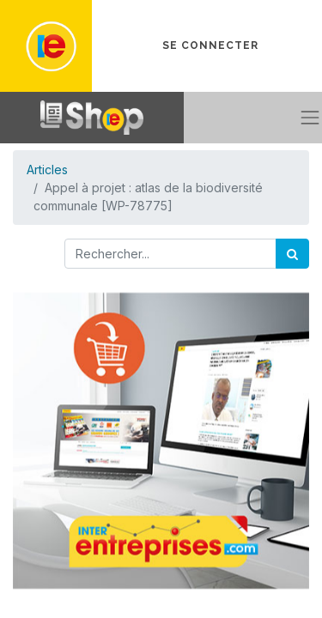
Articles (47, 169)
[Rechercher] (292, 254)
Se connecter (210, 45)
